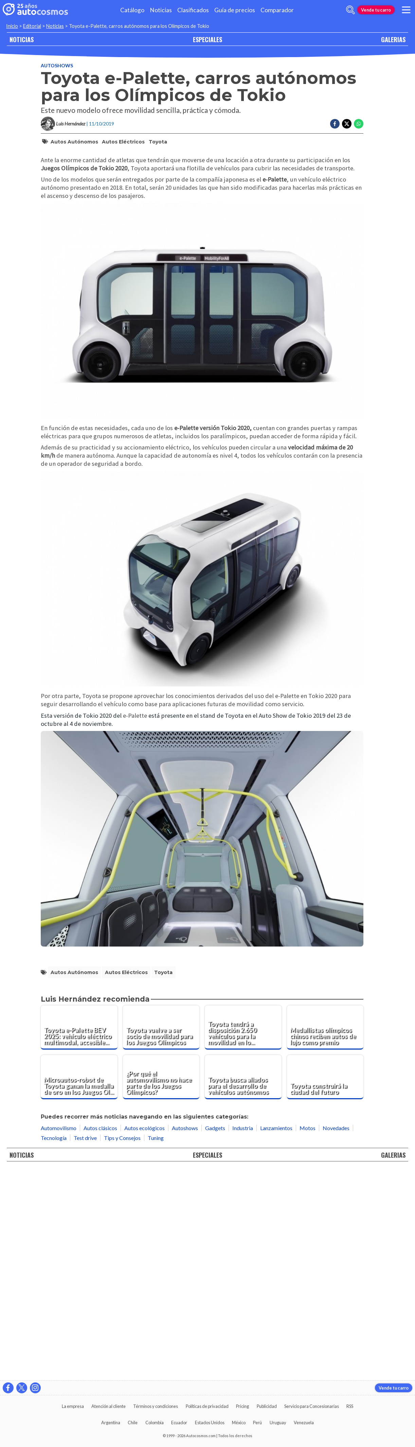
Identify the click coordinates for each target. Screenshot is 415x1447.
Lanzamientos (276, 1337)
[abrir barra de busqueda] (350, 10)
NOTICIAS (22, 39)
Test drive (85, 1347)
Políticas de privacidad (207, 1406)
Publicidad (267, 1406)
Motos (307, 1337)
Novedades (336, 1337)
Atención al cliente (108, 1406)
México (239, 1422)
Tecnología (54, 1347)
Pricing (242, 1406)
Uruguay (278, 1422)
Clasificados (193, 10)
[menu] (406, 10)
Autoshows (57, 93)
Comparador (277, 10)
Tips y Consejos (122, 1347)
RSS (349, 1406)
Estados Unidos (209, 1422)
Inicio (12, 26)
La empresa (73, 1406)
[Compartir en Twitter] (346, 151)
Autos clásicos (100, 1337)
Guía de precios (234, 10)
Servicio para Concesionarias (311, 1406)
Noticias (161, 10)
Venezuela (304, 1422)
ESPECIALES (207, 39)
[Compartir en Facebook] (335, 151)
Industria (242, 1337)
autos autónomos (74, 169)
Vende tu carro (376, 10)
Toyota (158, 169)
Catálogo (132, 10)
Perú (257, 1422)
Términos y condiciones (155, 1406)
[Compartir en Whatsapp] (358, 151)
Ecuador (179, 1422)
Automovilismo (58, 1337)
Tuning (156, 1347)
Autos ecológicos (144, 1337)
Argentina (110, 1422)
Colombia (154, 1422)
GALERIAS (393, 39)
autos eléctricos (123, 169)
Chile (133, 1422)
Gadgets (215, 1337)
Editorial (32, 26)
